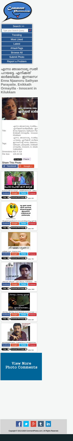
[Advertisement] (33, 399)
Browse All (17, 52)
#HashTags (17, 48)
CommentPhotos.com (34, 431)
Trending (17, 35)
